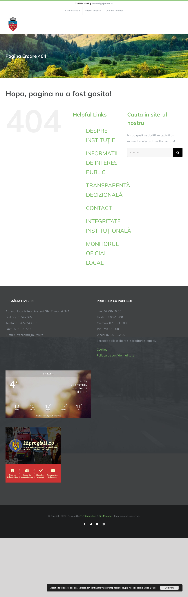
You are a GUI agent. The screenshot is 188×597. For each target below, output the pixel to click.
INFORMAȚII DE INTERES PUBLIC (102, 163)
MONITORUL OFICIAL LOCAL (102, 253)
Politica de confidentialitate (115, 355)
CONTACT (99, 207)
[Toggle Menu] (180, 24)
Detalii (153, 588)
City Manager (105, 516)
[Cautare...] (150, 152)
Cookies (102, 349)
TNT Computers (88, 516)
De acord (169, 588)
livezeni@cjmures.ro (102, 3)
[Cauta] (177, 152)
